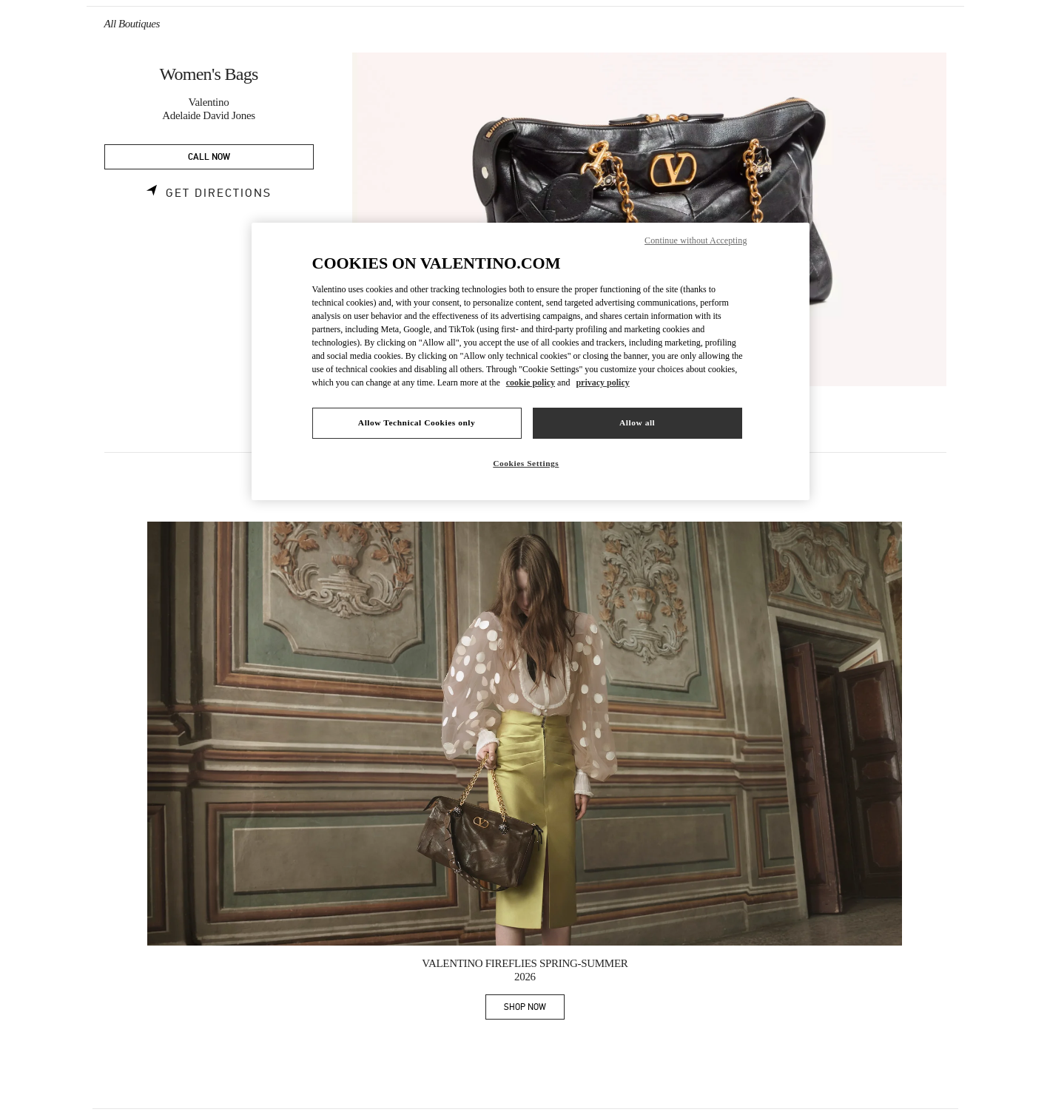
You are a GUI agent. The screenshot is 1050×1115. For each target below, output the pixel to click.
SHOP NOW (534, 1009)
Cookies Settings (526, 463)
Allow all (637, 422)
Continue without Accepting (696, 240)
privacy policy (602, 382)
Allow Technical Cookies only (416, 422)
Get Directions (219, 193)
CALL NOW (209, 157)
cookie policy (530, 382)
